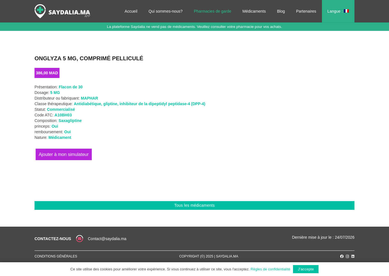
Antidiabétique (87, 104)
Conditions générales (56, 256)
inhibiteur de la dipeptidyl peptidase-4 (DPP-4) (162, 104)
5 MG (55, 92)
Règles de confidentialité (270, 269)
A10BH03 (63, 115)
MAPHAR (89, 98)
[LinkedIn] (352, 256)
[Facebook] (342, 256)
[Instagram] (347, 256)
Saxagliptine (70, 120)
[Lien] (62, 11)
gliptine (110, 104)
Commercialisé (61, 109)
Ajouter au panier (64, 154)
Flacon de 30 (71, 87)
